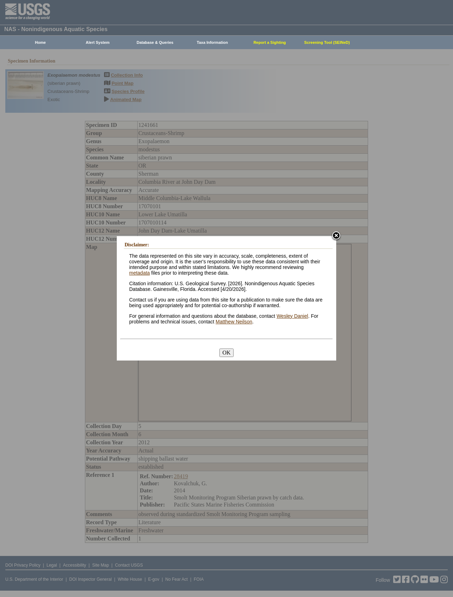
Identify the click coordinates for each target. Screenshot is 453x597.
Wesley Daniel (292, 316)
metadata (139, 273)
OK (226, 353)
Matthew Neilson (234, 321)
